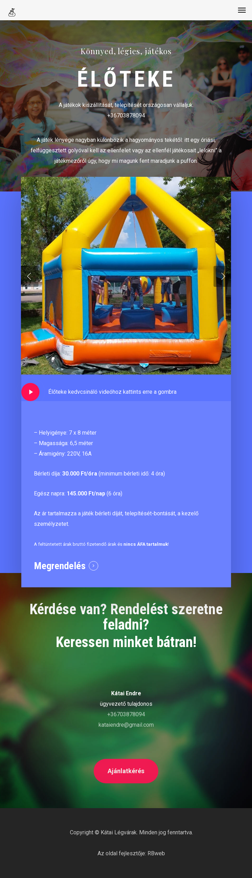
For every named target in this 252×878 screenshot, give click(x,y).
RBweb (156, 853)
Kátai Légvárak (119, 832)
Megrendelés (60, 566)
